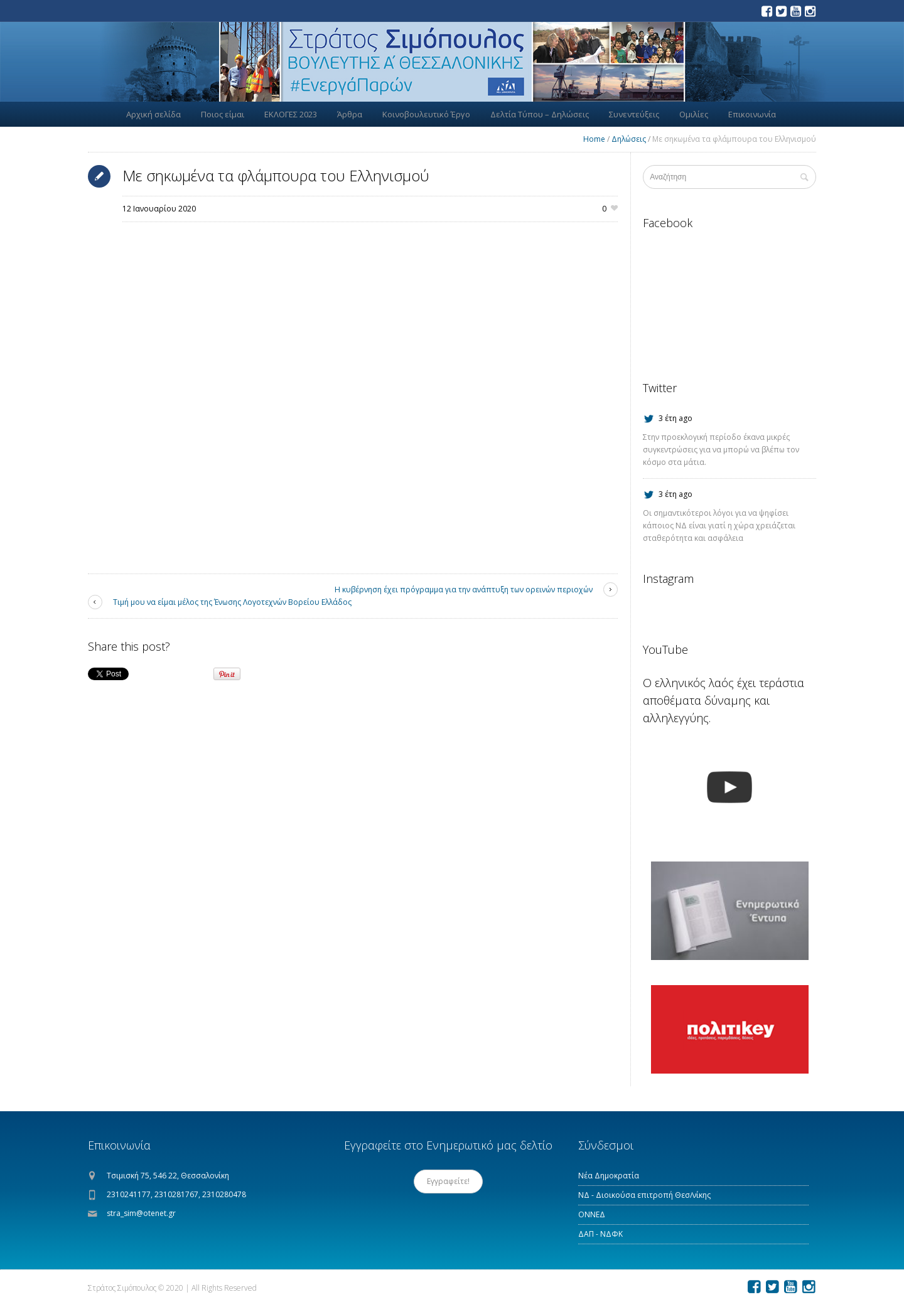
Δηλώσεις (628, 139)
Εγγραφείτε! (448, 1181)
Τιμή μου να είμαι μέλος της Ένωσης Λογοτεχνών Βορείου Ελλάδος (232, 602)
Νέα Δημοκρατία (608, 1175)
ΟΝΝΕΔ (591, 1214)
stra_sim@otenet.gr (141, 1213)
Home (594, 139)
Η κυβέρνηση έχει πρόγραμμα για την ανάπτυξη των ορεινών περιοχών (464, 589)
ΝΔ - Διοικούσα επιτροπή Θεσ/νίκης (644, 1195)
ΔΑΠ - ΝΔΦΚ (600, 1234)
